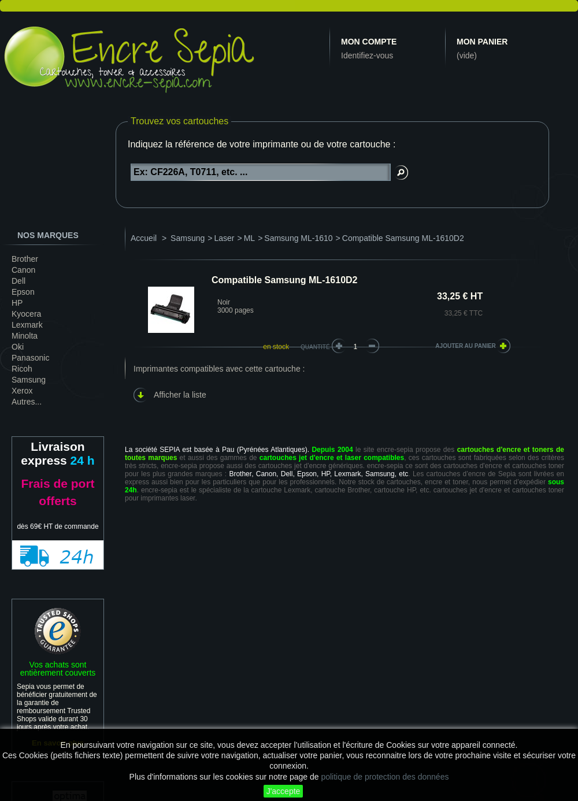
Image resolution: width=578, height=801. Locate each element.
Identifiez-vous (367, 55)
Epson (23, 291)
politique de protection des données (385, 776)
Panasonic (30, 357)
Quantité (315, 347)
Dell (18, 280)
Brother (25, 259)
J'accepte (283, 791)
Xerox (22, 390)
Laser (224, 238)
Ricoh (22, 368)
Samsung (29, 379)
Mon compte (369, 41)
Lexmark (27, 324)
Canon (23, 270)
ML (249, 238)
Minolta (25, 335)
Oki (18, 346)
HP (17, 302)
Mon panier (482, 41)
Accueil (144, 238)
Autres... (27, 401)
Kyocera (26, 313)
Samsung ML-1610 (298, 238)
